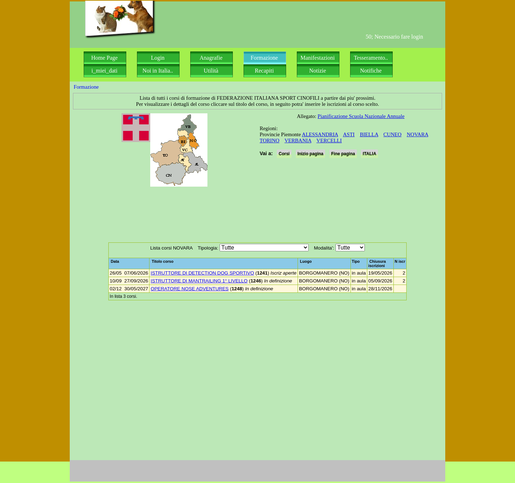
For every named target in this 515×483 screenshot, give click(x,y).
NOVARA (417, 134)
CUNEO (392, 134)
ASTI (349, 134)
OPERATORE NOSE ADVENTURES (190, 288)
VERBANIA (298, 140)
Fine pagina (343, 153)
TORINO (269, 140)
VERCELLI (329, 140)
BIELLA (369, 134)
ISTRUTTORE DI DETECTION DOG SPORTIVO (202, 273)
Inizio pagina (311, 153)
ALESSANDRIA (320, 134)
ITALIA (369, 153)
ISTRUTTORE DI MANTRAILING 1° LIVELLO (199, 281)
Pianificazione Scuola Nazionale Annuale (361, 116)
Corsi (284, 153)
